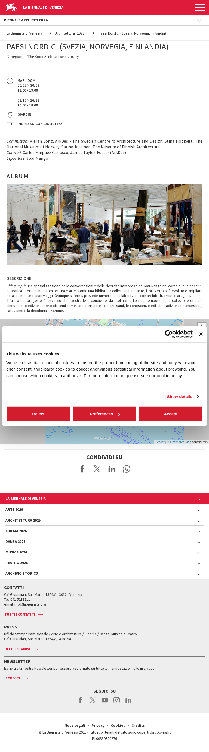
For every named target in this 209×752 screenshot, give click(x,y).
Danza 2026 (15, 541)
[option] (104, 224)
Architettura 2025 (23, 520)
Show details (179, 396)
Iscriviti (12, 678)
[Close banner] (201, 334)
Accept (170, 413)
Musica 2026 (16, 552)
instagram (116, 703)
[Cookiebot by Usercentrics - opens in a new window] (169, 334)
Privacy (97, 725)
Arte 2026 (14, 509)
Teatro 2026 (16, 562)
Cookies (118, 725)
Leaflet (160, 442)
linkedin (128, 703)
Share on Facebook (82, 469)
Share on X (97, 469)
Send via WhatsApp (126, 469)
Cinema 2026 (16, 530)
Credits (138, 725)
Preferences (105, 413)
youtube (104, 703)
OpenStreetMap (180, 442)
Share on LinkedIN (112, 469)
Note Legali (74, 725)
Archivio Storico (21, 573)
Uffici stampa (17, 648)
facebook (80, 703)
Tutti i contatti (19, 614)
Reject (38, 413)
